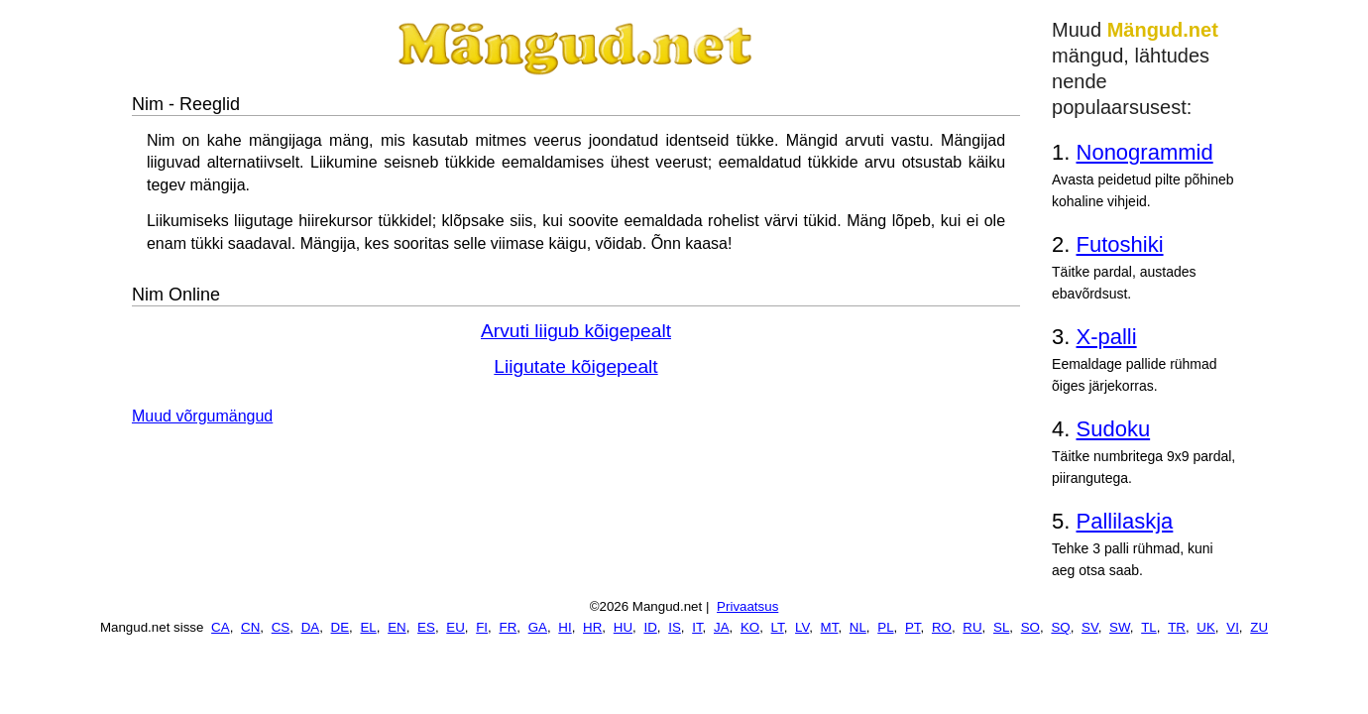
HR (592, 627)
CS (281, 627)
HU (623, 627)
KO (750, 627)
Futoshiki (1120, 244)
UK (1206, 627)
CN (250, 627)
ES (426, 627)
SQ (1060, 627)
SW (1119, 627)
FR (507, 627)
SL (1001, 627)
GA (537, 627)
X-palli (1107, 336)
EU (455, 627)
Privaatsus (747, 606)
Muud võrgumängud (202, 416)
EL (368, 627)
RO (942, 627)
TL (1149, 627)
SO (1030, 627)
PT (913, 627)
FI (482, 627)
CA (220, 627)
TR (1177, 627)
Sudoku (1114, 428)
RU (972, 627)
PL (885, 627)
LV (802, 627)
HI (564, 627)
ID (649, 627)
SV (1090, 627)
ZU (1259, 627)
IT (697, 627)
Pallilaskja (1125, 521)
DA (310, 627)
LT (777, 627)
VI (1232, 627)
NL (858, 627)
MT (830, 627)
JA (722, 627)
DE (340, 627)
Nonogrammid (1145, 152)
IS (674, 627)
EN (397, 627)
